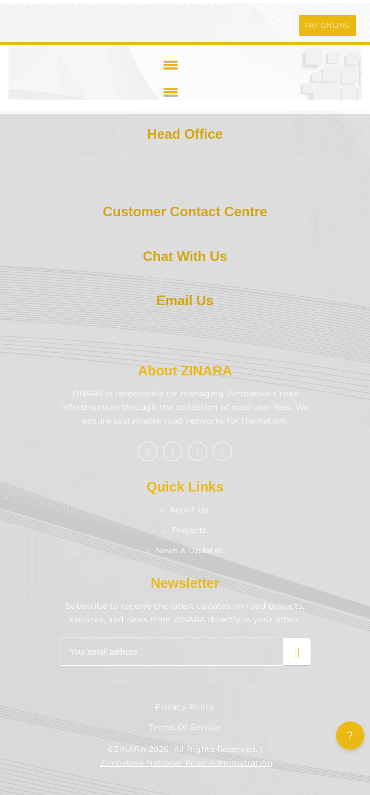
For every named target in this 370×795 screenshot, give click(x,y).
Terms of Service (185, 727)
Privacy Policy (185, 707)
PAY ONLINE (327, 25)
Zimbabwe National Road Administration (186, 763)
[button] (169, 65)
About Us (185, 510)
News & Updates (185, 550)
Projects (185, 530)
